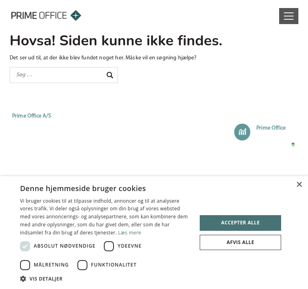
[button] (106, 279)
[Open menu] (288, 16)
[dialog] (154, 232)
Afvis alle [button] (240, 242)
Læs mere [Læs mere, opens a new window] (129, 232)
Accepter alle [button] (240, 222)
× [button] (299, 185)
